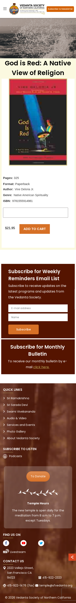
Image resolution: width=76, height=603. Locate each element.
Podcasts (15, 456)
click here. (41, 367)
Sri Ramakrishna (18, 398)
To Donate (38, 476)
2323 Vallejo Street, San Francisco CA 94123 (20, 573)
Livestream (18, 552)
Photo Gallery (16, 432)
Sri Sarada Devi (17, 405)
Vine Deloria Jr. (24, 189)
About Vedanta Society (23, 438)
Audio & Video (17, 418)
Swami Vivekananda (21, 412)
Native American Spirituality (31, 195)
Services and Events (21, 425)
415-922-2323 (52, 578)
